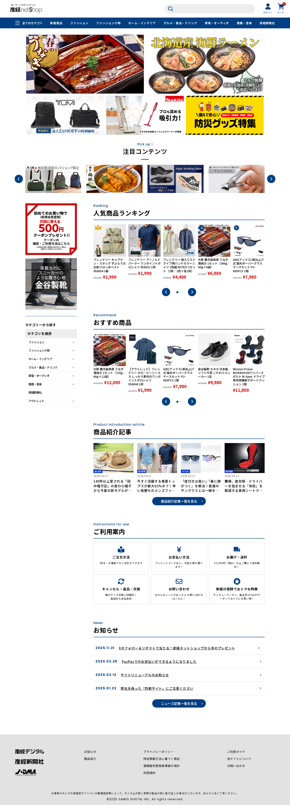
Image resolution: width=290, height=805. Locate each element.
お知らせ (90, 752)
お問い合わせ (236, 766)
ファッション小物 (108, 23)
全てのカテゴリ (32, 23)
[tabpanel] (109, 254)
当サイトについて (239, 759)
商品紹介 (90, 759)
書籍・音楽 (244, 23)
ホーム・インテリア (142, 23)
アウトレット (36, 401)
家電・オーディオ (217, 23)
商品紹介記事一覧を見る (179, 501)
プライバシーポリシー (158, 752)
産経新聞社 (267, 23)
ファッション (79, 23)
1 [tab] (177, 292)
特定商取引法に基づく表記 (161, 759)
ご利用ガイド (236, 752)
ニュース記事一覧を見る (179, 703)
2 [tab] (181, 292)
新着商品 (56, 23)
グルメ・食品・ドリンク (180, 23)
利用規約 (149, 773)
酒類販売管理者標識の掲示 (161, 766)
